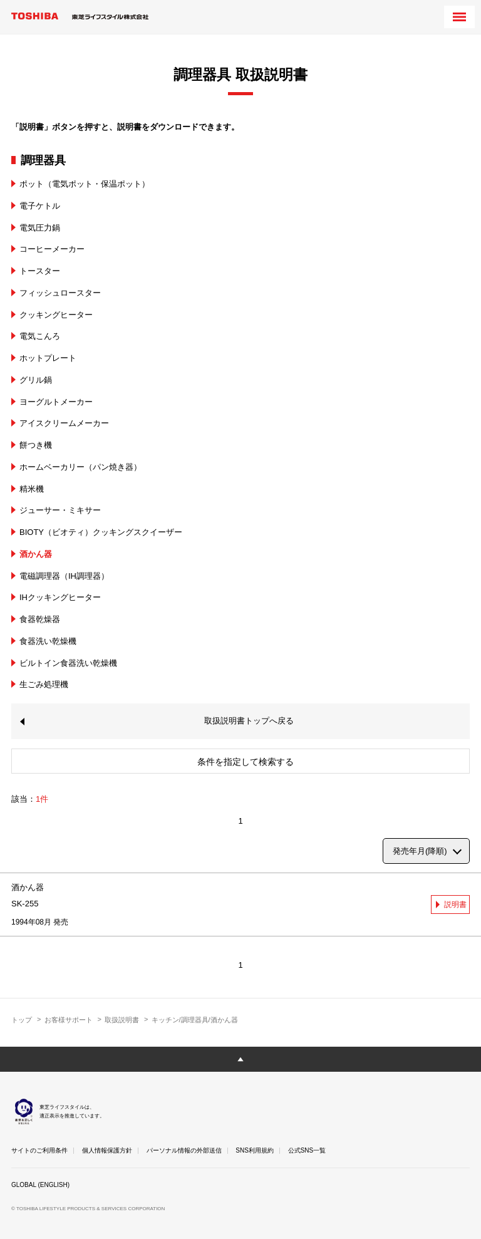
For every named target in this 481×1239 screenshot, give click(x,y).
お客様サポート (68, 1020)
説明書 (455, 904)
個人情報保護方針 (107, 1150)
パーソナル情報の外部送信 (184, 1150)
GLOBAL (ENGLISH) (40, 1184)
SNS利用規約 (254, 1150)
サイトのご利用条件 (39, 1150)
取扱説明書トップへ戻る (249, 720)
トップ (21, 1020)
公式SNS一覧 (307, 1150)
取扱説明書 (122, 1020)
